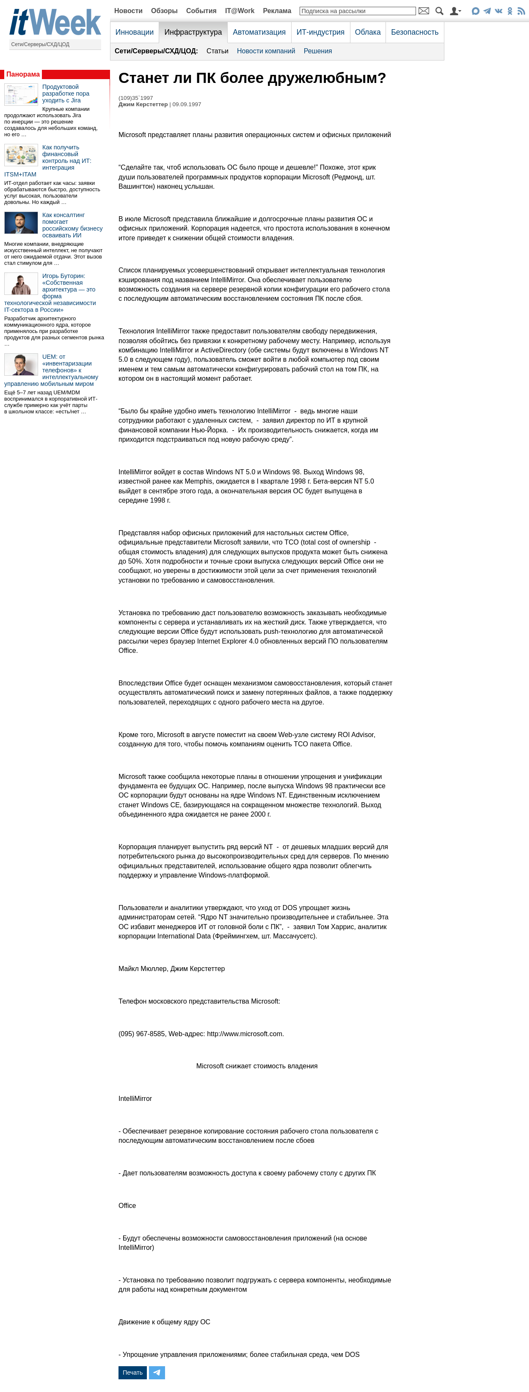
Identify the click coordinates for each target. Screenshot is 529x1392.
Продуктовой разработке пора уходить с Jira (65, 93)
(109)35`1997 (135, 98)
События (201, 10)
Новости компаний (266, 51)
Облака (368, 32)
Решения (318, 51)
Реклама (277, 10)
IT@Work (240, 10)
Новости (128, 10)
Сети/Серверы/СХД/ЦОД (40, 44)
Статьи (218, 51)
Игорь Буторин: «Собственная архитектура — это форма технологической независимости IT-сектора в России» (50, 292)
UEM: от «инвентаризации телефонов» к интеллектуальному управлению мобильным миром (51, 370)
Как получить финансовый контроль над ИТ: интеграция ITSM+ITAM (47, 161)
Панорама (23, 74)
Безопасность (414, 32)
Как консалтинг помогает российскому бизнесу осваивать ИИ (72, 225)
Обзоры (164, 10)
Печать (133, 1372)
